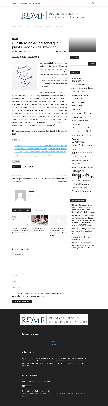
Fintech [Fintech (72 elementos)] (83, 145)
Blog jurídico (54, 341)
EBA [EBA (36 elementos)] (87, 128)
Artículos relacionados (21, 210)
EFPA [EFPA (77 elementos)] (88, 131)
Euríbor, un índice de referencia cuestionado (82, 238)
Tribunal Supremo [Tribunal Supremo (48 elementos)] (80, 184)
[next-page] (17, 239)
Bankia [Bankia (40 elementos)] (74, 106)
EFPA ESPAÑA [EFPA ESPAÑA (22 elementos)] (76, 136)
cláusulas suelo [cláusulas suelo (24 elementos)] (77, 113)
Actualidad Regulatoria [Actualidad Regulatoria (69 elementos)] (77, 79)
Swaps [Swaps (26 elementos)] (79, 180)
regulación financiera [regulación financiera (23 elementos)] (78, 167)
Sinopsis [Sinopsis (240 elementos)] (77, 171)
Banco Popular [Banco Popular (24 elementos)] (76, 99)
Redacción (18, 51)
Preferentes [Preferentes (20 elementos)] (75, 164)
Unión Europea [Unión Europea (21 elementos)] (76, 188)
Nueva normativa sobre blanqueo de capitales (54, 180)
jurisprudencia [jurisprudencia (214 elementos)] (81, 153)
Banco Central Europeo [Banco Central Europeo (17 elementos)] (78, 92)
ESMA (24, 166)
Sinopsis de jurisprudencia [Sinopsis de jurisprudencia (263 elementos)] (82, 175)
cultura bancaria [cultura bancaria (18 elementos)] (76, 124)
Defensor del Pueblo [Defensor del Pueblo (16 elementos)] (77, 128)
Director (36, 3)
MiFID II (31, 166)
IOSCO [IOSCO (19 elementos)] (73, 149)
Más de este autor (38, 210)
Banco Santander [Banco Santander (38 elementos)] (78, 102)
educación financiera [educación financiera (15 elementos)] (77, 132)
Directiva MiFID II (38, 113)
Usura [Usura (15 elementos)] (85, 187)
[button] (93, 3)
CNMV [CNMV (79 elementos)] (87, 113)
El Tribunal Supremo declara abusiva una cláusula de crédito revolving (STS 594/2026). (82, 245)
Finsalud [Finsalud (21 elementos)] (74, 145)
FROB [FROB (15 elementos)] (90, 145)
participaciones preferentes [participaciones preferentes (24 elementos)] (81, 160)
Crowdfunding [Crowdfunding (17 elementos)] (83, 120)
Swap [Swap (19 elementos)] (73, 180)
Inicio (15, 3)
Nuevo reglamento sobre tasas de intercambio (25, 180)
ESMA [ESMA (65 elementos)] (85, 135)
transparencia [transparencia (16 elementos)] (87, 180)
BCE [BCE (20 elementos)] (80, 106)
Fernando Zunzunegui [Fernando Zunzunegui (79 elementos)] (78, 140)
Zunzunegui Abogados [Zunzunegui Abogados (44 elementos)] (81, 191)
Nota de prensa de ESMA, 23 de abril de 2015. (33, 156)
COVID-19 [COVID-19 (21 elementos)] (74, 120)
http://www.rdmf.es (34, 195)
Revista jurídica (54, 344)
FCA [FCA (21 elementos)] (91, 136)
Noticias (15, 38)
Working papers (25, 3)
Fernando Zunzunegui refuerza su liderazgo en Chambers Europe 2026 (20, 230)
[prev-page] (13, 239)
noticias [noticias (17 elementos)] (83, 156)
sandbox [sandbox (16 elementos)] (90, 167)
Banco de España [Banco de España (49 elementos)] (79, 95)
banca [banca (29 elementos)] (90, 88)
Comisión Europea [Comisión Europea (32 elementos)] (79, 117)
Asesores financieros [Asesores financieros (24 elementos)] (79, 88)
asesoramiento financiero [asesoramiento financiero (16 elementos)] (79, 84)
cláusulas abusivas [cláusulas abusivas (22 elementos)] (78, 110)
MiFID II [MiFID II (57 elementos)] (75, 156)
